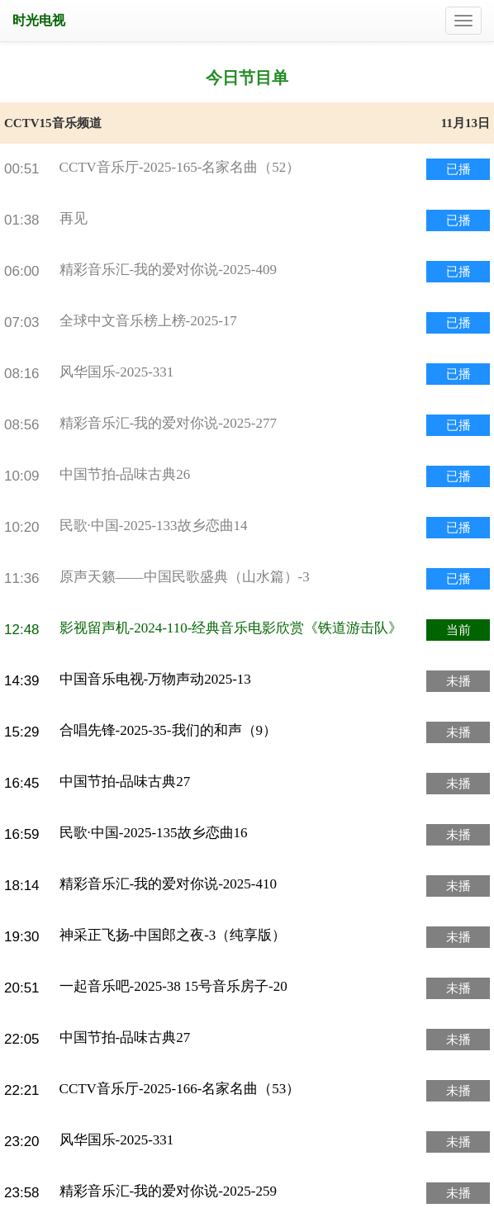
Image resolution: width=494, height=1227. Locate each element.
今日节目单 (247, 78)
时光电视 (38, 20)
